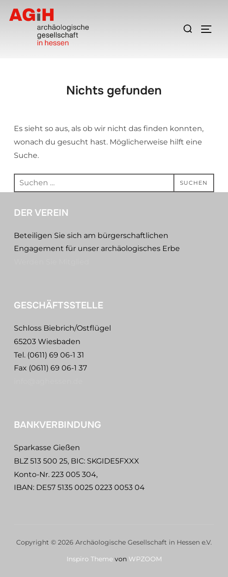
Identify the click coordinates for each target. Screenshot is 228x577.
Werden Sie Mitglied (51, 261)
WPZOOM (145, 559)
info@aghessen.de (48, 381)
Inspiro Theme (90, 559)
